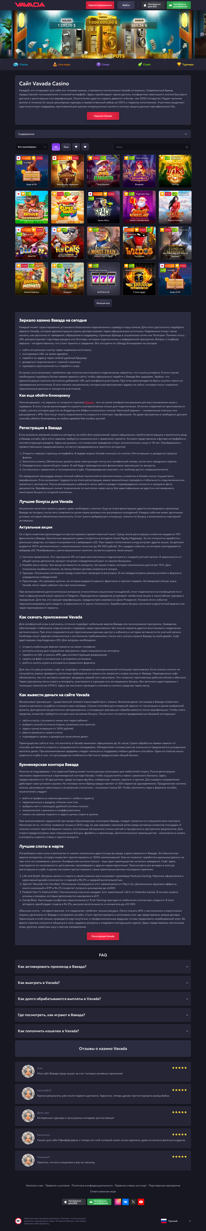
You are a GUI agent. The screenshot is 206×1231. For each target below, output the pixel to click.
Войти (126, 5)
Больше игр (103, 303)
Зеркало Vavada (103, 115)
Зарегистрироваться (100, 5)
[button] (4, 34)
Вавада (89, 402)
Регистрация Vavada (103, 936)
